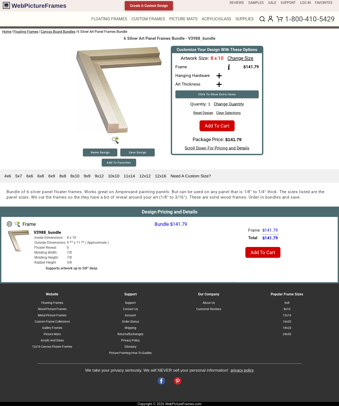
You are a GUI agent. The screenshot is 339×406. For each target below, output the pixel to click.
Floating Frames (25, 32)
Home (6, 32)
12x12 (144, 176)
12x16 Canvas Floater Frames (52, 347)
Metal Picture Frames (52, 315)
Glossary (130, 347)
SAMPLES (256, 3)
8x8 (62, 176)
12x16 (160, 176)
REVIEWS (237, 3)
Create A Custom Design (149, 6)
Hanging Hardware (192, 75)
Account (130, 315)
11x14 (129, 176)
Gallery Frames (52, 328)
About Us (209, 303)
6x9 (51, 176)
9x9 (87, 176)
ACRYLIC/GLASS (216, 18)
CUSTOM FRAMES (148, 18)
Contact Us (130, 309)
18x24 (287, 328)
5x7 (18, 176)
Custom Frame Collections (52, 321)
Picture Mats (52, 334)
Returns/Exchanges (130, 334)
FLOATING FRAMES (109, 18)
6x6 (29, 176)
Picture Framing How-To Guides (130, 353)
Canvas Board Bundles (58, 32)
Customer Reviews (208, 309)
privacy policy (242, 370)
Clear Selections (228, 114)
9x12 (99, 176)
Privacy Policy (130, 340)
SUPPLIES (244, 18)
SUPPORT (288, 3)
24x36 (287, 334)
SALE (272, 3)
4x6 (7, 176)
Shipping (130, 328)
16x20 (287, 321)
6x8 (40, 176)
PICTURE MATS (183, 18)
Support (130, 303)
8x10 (75, 176)
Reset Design (203, 114)
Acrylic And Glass (52, 340)
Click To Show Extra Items (217, 94)
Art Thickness (187, 84)
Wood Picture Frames (52, 309)
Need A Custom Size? (191, 176)
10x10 (113, 176)
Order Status (130, 321)
